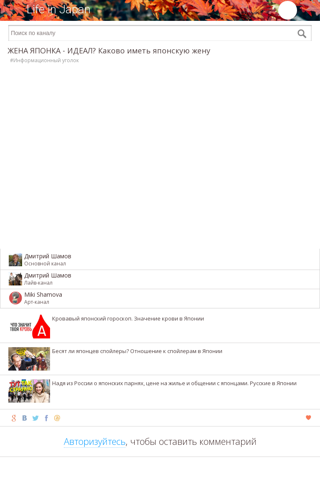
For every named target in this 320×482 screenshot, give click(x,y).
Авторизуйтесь (95, 441)
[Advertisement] (160, 469)
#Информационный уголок (44, 60)
